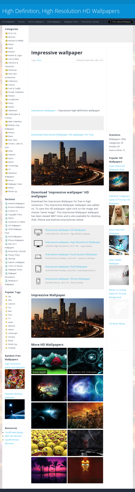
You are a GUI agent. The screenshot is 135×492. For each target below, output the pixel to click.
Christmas (12, 70)
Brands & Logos (15, 55)
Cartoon (11, 304)
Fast (10, 315)
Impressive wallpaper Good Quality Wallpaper (71, 250)
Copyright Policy (15, 214)
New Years (12, 140)
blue (10, 311)
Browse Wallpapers (16, 207)
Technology (13, 165)
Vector (11, 180)
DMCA (11, 218)
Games (11, 107)
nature (11, 329)
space (10, 322)
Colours (11, 85)
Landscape (12, 333)
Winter (11, 187)
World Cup (12, 191)
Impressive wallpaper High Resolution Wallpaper (73, 240)
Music (10, 136)
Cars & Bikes (13, 59)
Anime (11, 44)
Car (9, 307)
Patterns (11, 154)
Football (11, 348)
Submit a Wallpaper (16, 262)
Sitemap (11, 258)
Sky (9, 296)
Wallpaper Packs (71, 21)
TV (9, 169)
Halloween (12, 110)
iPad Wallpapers (54, 21)
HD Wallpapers (8, 21)
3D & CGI (12, 33)
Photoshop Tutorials (90, 21)
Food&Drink (13, 99)
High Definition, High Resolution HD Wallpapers (61, 11)
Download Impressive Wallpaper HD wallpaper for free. (62, 134)
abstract (11, 326)
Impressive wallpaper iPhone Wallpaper (67, 270)
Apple (10, 48)
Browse (21, 21)
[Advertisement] (50, 2)
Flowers (11, 96)
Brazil (10, 340)
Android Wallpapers (16, 203)
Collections (13, 81)
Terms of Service (15, 266)
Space (10, 158)
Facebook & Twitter (16, 222)
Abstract (11, 37)
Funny (10, 103)
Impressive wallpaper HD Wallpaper (65, 229)
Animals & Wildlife (15, 40)
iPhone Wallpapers (36, 21)
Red (9, 300)
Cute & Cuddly (14, 88)
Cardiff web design (14, 432)
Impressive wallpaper (43, 110)
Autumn (11, 51)
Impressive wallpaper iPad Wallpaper (66, 260)
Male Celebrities (15, 121)
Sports (11, 162)
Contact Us (13, 211)
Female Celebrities (16, 92)
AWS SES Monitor (13, 436)
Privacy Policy (14, 255)
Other (10, 151)
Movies (11, 132)
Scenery (11, 337)
